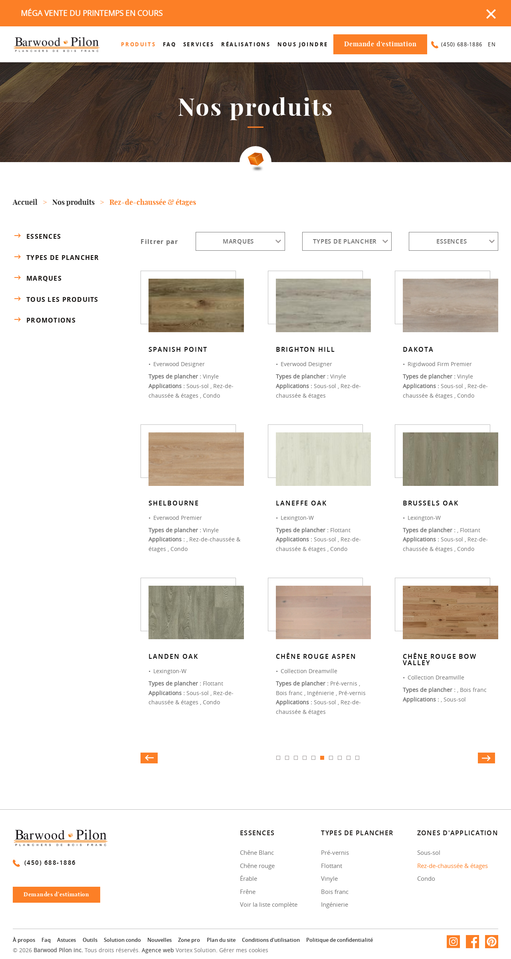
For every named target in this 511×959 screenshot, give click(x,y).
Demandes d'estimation (61, 897)
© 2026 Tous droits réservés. (76, 950)
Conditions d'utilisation (271, 939)
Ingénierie (334, 904)
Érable (248, 878)
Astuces (66, 939)
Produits (138, 44)
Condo (426, 878)
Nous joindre (302, 44)
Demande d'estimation (380, 44)
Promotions (44, 320)
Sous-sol (428, 852)
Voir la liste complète (268, 904)
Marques (37, 277)
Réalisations (245, 44)
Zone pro (189, 939)
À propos (24, 939)
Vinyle (329, 878)
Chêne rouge (257, 866)
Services (198, 44)
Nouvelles (159, 939)
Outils (90, 939)
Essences (37, 236)
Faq (169, 44)
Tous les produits (56, 299)
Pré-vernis (335, 852)
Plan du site (221, 939)
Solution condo (122, 939)
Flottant (331, 866)
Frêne (248, 892)
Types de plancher (56, 257)
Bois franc (335, 892)
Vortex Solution (196, 950)
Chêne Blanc (257, 852)
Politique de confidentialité (339, 939)
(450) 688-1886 (456, 44)
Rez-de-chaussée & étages (452, 866)
